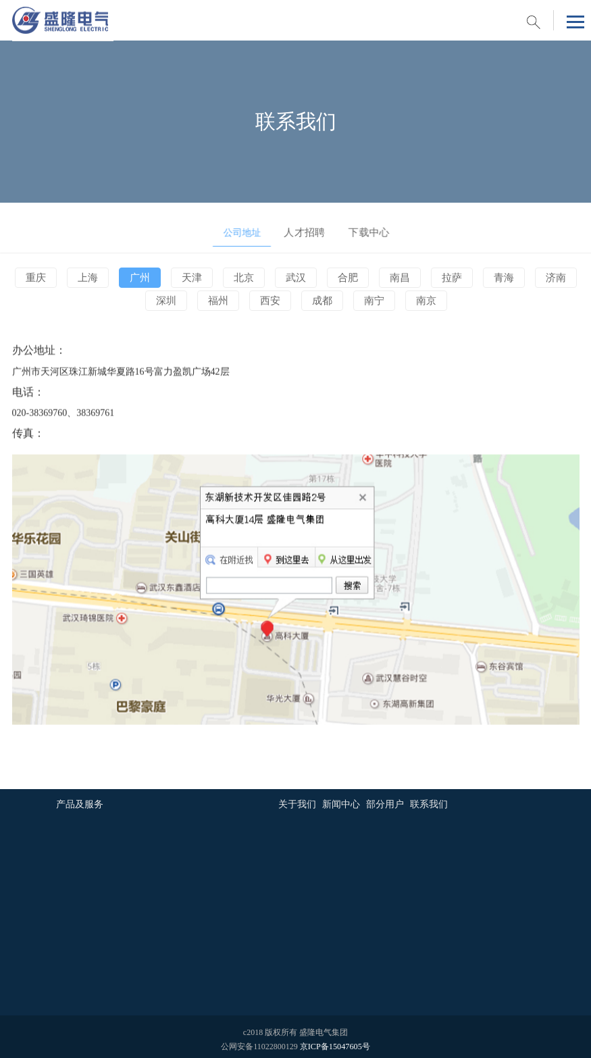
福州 (219, 302)
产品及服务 (79, 800)
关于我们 (297, 800)
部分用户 (385, 800)
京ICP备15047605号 (334, 1042)
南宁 (371, 302)
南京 (422, 302)
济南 (549, 278)
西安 (270, 302)
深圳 (168, 302)
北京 (245, 278)
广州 (143, 278)
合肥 (346, 278)
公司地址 (233, 229)
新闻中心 (341, 800)
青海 (498, 278)
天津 (194, 278)
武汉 (295, 278)
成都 (320, 302)
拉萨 (447, 278)
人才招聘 (295, 229)
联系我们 (429, 800)
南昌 (397, 278)
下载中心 (357, 229)
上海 (93, 278)
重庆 (42, 278)
